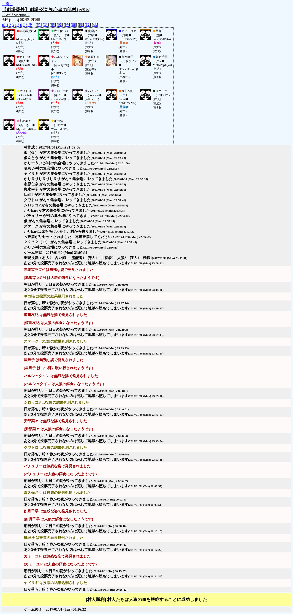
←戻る (7, 4)
